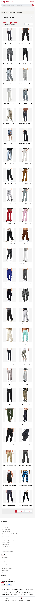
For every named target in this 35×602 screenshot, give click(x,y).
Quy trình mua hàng (6, 542)
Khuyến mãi (4, 562)
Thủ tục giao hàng (6, 572)
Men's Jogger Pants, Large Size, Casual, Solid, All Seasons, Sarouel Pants (25, 364)
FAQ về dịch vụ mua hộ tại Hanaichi (9, 533)
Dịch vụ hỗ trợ (5, 527)
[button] (17, 5)
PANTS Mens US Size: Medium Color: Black (9, 485)
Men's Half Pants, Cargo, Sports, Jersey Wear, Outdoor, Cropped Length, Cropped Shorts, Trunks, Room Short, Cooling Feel (25, 465)
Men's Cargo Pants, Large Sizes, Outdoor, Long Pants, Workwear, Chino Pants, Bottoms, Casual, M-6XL (25, 43)
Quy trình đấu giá (5, 544)
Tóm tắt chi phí (5, 557)
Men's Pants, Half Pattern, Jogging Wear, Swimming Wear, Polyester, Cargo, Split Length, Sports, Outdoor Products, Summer (25, 344)
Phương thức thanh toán (7, 568)
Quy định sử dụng (6, 531)
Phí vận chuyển (5, 570)
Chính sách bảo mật (6, 529)
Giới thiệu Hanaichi (6, 524)
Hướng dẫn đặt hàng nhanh (8, 546)
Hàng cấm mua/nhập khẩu (7, 551)
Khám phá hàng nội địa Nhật (8, 540)
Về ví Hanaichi (5, 549)
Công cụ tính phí (5, 559)
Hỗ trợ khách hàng (6, 579)
